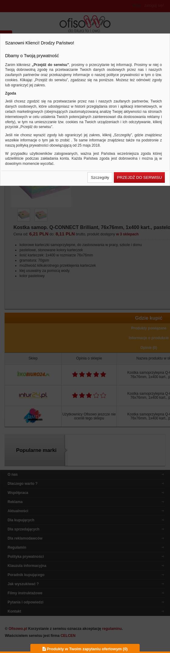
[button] (99, 177)
